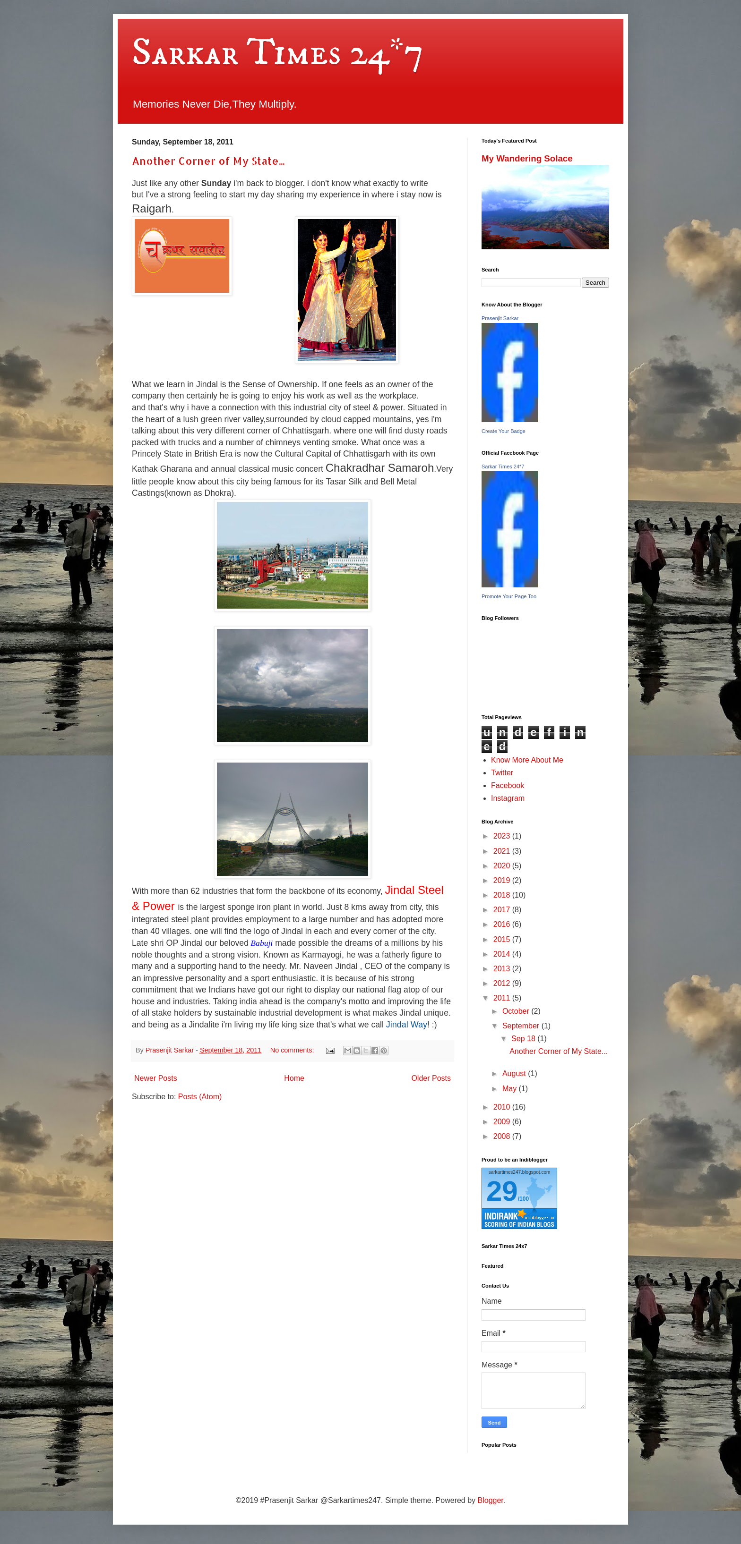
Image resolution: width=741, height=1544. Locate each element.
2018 (502, 895)
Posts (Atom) (200, 1097)
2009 (502, 1122)
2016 (502, 924)
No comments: (293, 1050)
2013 (502, 969)
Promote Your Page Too (509, 596)
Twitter (502, 773)
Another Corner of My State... (208, 160)
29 (502, 1191)
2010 (502, 1107)
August (515, 1073)
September (522, 1026)
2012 (502, 983)
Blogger (490, 1500)
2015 (502, 939)
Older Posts (431, 1078)
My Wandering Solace (527, 158)
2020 (502, 866)
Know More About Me (527, 760)
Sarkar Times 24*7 (278, 52)
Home (294, 1078)
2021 (502, 851)
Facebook (507, 785)
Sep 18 (524, 1039)
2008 (502, 1136)
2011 (502, 998)
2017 (502, 910)
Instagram (508, 798)
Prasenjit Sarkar (500, 318)
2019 (502, 880)
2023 (502, 836)
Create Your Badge (504, 431)
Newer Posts (155, 1078)
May (510, 1089)
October (516, 1011)
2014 (502, 954)
